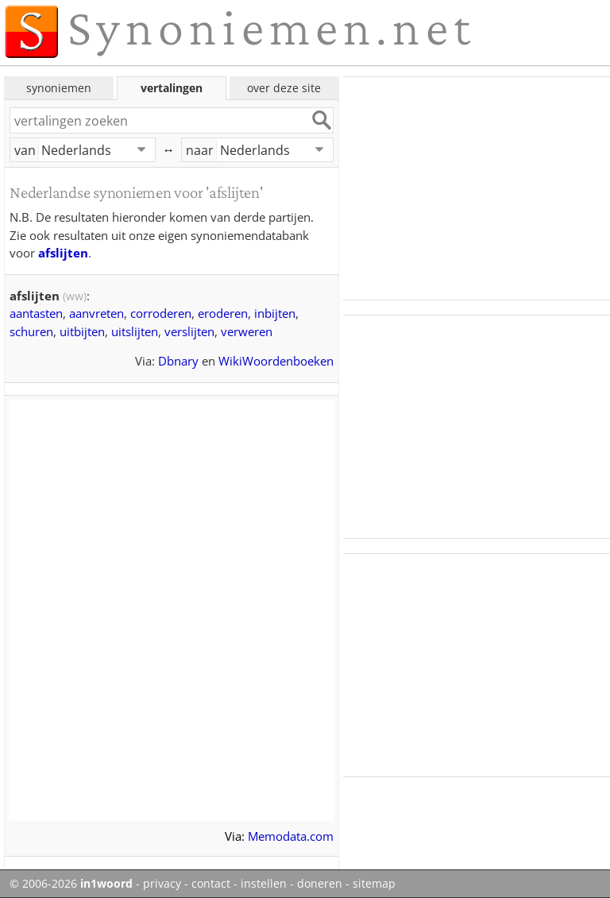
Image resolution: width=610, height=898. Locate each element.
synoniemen (58, 87)
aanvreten (96, 313)
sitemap (374, 884)
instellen (264, 884)
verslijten (189, 331)
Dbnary (178, 361)
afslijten (63, 253)
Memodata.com (291, 836)
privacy (162, 884)
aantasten (36, 313)
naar (200, 150)
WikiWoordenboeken (276, 361)
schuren (31, 331)
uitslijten (134, 331)
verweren (246, 331)
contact (210, 884)
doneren (319, 884)
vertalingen (172, 87)
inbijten (274, 313)
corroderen (160, 313)
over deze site (284, 87)
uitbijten (82, 331)
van (25, 150)
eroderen (223, 313)
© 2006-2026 (71, 884)
